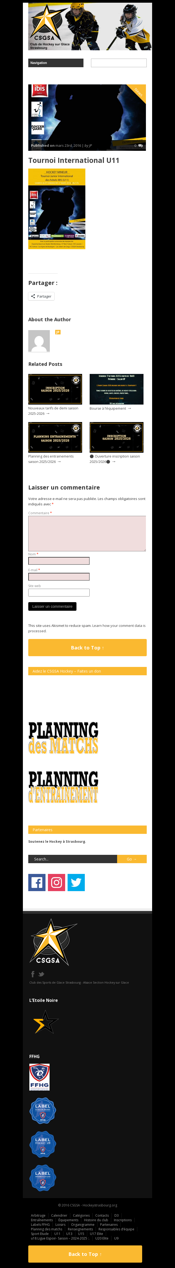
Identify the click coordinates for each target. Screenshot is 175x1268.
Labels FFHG (40, 1224)
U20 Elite (101, 1238)
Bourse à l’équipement (108, 408)
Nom (33, 554)
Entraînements (42, 1220)
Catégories (81, 1215)
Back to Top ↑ (87, 647)
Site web (34, 586)
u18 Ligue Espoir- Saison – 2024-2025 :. (60, 1238)
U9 (116, 1238)
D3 (116, 1215)
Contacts (102, 1215)
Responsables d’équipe (116, 1229)
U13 (69, 1233)
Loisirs (60, 1224)
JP (58, 332)
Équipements (68, 1220)
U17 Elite (96, 1233)
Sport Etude (40, 1233)
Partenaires (109, 1224)
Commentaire (40, 513)
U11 (57, 1233)
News (139, 92)
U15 (81, 1233)
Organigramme (82, 1224)
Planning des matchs (46, 1229)
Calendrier (59, 1215)
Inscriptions (123, 1220)
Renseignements (80, 1229)
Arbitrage (38, 1215)
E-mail (34, 570)
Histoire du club (96, 1220)
